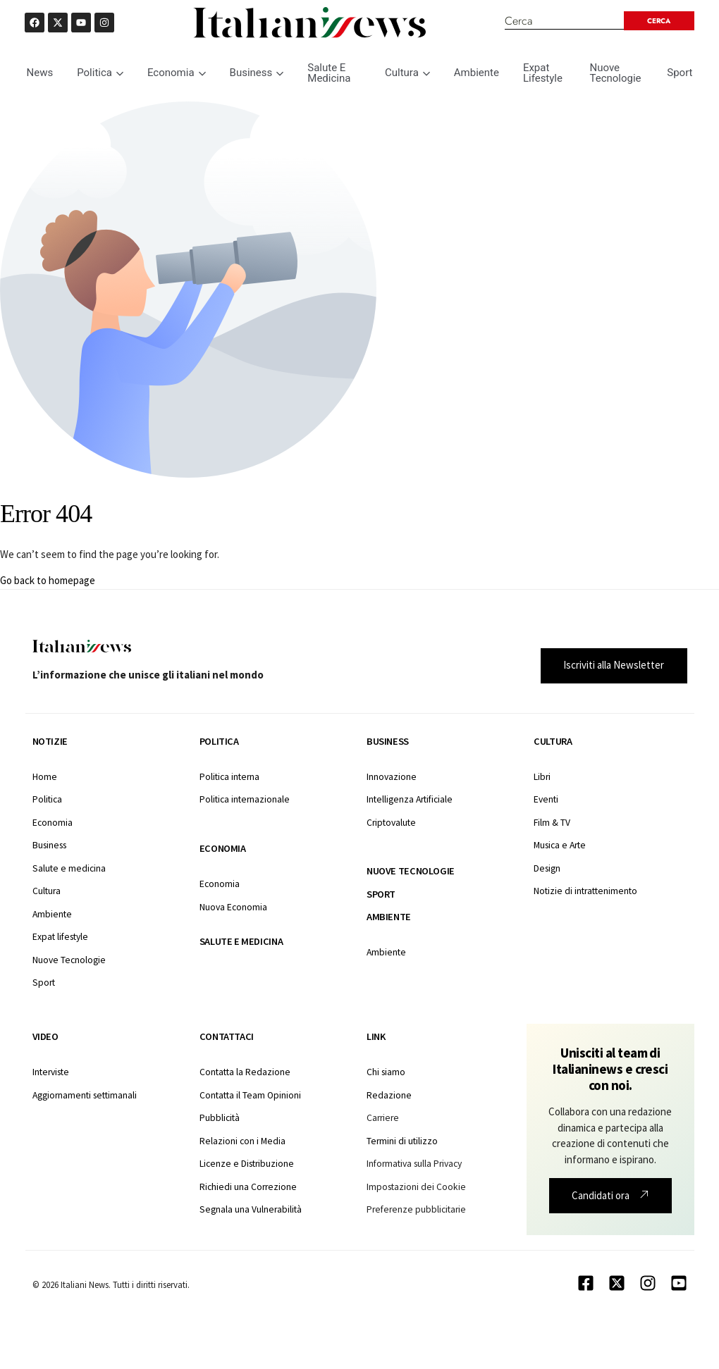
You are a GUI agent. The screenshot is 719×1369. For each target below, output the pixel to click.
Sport (679, 72)
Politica (100, 72)
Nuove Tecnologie (615, 73)
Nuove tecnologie (411, 871)
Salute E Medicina (328, 73)
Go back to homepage (47, 580)
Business (257, 72)
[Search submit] (656, 20)
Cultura (407, 72)
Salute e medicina (241, 941)
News (40, 72)
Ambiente (476, 72)
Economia (176, 72)
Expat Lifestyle (543, 73)
